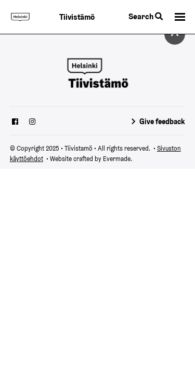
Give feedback (162, 121)
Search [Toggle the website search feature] (145, 16)
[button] (180, 17)
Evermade (117, 159)
